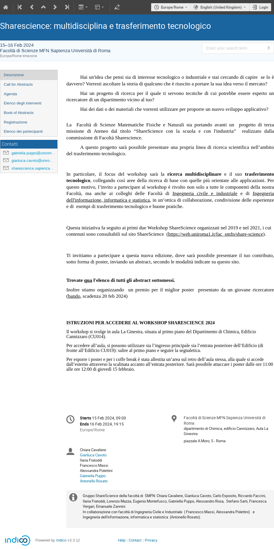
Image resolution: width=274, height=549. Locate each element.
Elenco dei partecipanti (23, 131)
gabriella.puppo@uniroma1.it (35, 153)
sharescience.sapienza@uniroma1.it (42, 168)
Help (121, 540)
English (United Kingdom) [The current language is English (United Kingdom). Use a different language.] (221, 7)
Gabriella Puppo (93, 475)
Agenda (10, 94)
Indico (61, 540)
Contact (135, 540)
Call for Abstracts (18, 84)
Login (263, 7)
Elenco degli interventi (22, 103)
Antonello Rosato (94, 481)
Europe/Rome (172, 7)
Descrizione (14, 75)
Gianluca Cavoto (93, 455)
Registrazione (15, 122)
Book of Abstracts (19, 112)
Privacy (151, 540)
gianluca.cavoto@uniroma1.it (36, 160)
